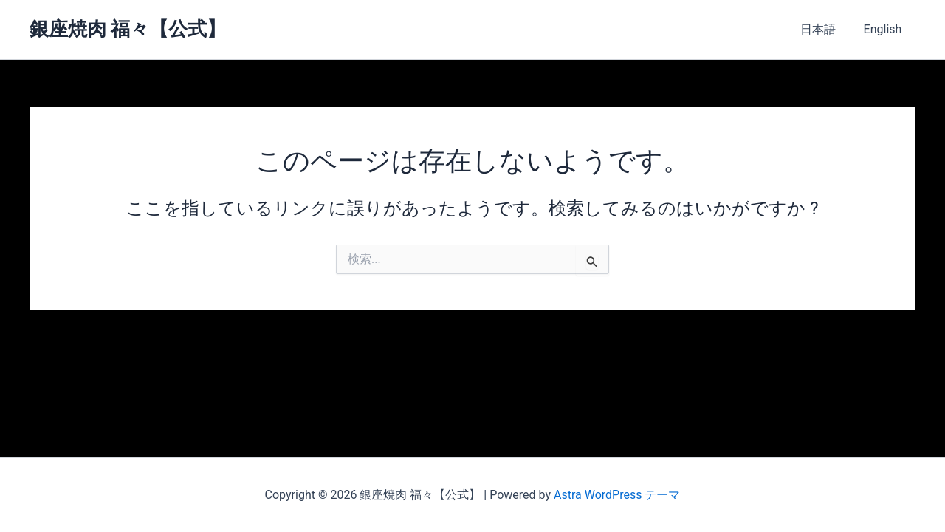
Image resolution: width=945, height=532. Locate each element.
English (884, 29)
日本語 (824, 29)
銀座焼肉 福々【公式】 (128, 29)
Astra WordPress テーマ (617, 495)
